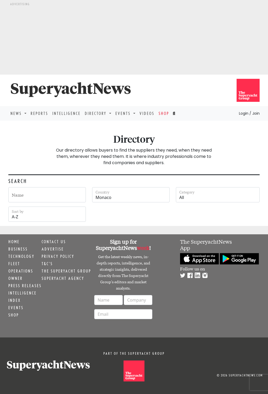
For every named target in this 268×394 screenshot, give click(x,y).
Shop (164, 113)
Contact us (54, 241)
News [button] (16, 113)
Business (18, 249)
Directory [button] (96, 113)
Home (14, 241)
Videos (146, 113)
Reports (39, 113)
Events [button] (123, 113)
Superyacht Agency (63, 278)
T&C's (47, 263)
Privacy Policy (58, 256)
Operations (20, 271)
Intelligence (66, 113)
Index (14, 300)
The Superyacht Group (66, 271)
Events (16, 307)
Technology (21, 256)
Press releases (25, 285)
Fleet (14, 263)
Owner (15, 278)
